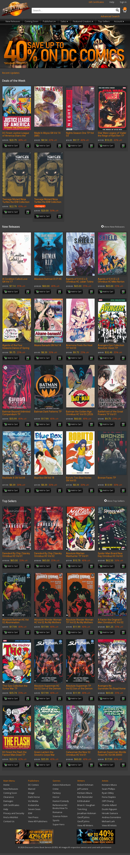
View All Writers (85, 825)
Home (6, 784)
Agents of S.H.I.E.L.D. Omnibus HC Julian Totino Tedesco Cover (79, 282)
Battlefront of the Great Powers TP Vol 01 (110, 413)
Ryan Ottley (108, 792)
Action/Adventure (62, 784)
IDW (30, 813)
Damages (8, 801)
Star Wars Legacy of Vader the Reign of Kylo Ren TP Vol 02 (112, 136)
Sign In (123, 2)
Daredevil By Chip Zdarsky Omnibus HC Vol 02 (48, 554)
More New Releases (113, 226)
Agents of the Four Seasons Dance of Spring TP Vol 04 (15, 348)
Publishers (49, 21)
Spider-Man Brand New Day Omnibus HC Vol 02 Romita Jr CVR (110, 556)
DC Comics (33, 784)
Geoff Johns (83, 817)
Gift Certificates (96, 2)
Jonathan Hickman (86, 813)
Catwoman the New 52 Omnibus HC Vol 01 (78, 753)
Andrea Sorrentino (111, 817)
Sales (64, 21)
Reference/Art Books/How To (60, 807)
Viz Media (33, 801)
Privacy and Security (13, 813)
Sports (56, 820)
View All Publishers (37, 821)
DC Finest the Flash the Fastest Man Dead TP (14, 753)
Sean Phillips (108, 788)
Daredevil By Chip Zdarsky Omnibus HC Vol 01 (16, 554)
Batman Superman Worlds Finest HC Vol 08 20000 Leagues (112, 755)
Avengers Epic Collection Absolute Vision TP (111, 346)
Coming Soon (31, 21)
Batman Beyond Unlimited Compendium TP (16, 413)
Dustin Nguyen (109, 809)
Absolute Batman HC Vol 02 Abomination (15, 621)
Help (112, 2)
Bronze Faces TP (107, 477)
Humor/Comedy (61, 801)
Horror (56, 796)
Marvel (31, 788)
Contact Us (8, 821)
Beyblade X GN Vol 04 (13, 477)
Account (119, 21)
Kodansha (33, 805)
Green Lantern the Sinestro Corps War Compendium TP (44, 755)
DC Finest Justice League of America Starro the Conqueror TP (15, 136)
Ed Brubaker (83, 801)
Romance (57, 812)
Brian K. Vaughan (86, 805)
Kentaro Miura (84, 792)
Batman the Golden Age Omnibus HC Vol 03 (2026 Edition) (79, 414)
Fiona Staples (109, 796)
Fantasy (57, 792)
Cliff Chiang (107, 801)
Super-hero (58, 824)
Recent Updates (10, 72)
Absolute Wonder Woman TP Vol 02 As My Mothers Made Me (79, 622)
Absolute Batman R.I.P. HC (48, 279)
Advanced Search (110, 16)
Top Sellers (104, 21)
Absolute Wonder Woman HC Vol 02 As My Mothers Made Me (47, 622)
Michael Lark (108, 821)
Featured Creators (83, 21)
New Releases (13, 21)
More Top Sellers (114, 501)
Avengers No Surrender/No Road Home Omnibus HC (112, 688)
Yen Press (33, 817)
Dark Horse (34, 796)
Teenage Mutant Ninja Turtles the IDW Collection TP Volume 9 (15, 202)
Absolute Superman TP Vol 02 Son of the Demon (79, 687)
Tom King (82, 809)
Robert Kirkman (85, 784)
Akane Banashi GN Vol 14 (47, 345)
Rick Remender (85, 796)
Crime (56, 788)
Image (31, 792)
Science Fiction (60, 816)
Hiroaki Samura (110, 813)
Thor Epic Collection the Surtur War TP (14, 687)
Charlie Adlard (109, 805)
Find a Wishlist (10, 817)
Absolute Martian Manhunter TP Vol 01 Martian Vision (77, 556)
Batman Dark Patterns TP (48, 411)
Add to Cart (11, 145)
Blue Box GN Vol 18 (44, 477)
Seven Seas (34, 809)
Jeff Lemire (82, 788)
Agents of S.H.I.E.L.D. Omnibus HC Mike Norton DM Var (111, 282)
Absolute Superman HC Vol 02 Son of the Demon (47, 687)
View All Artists (109, 825)
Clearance (8, 796)
